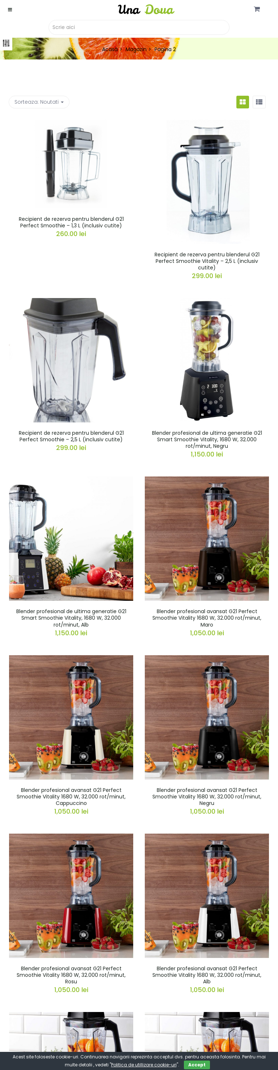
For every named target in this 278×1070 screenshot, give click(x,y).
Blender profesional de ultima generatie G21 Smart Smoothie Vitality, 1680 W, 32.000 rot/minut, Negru (207, 439)
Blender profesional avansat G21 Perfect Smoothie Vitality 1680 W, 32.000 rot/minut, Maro (206, 618)
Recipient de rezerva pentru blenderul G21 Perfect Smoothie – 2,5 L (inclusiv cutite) (71, 436)
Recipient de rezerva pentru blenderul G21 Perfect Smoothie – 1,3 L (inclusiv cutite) (71, 222)
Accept (197, 1065)
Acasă (110, 49)
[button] (257, 9)
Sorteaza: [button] (39, 102)
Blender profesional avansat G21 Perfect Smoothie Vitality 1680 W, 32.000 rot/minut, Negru (206, 796)
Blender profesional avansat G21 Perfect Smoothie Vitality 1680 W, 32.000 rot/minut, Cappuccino (71, 796)
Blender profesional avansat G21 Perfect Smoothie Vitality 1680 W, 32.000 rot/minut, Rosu (71, 975)
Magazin (136, 49)
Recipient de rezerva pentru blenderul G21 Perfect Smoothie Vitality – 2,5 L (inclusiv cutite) (207, 261)
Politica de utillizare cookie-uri (144, 1065)
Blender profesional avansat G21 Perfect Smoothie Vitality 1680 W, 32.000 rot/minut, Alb (206, 975)
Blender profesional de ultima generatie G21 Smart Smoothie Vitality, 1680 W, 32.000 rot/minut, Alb (71, 618)
